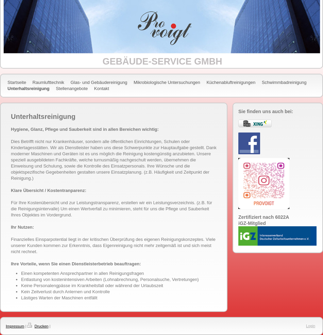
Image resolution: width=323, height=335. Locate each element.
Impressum (15, 326)
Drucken (41, 326)
